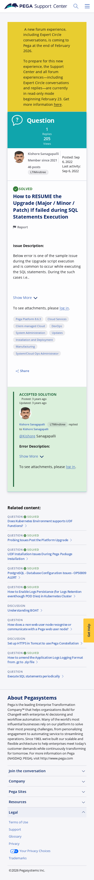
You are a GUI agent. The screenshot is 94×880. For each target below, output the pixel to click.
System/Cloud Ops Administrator (37, 353)
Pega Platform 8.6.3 (28, 319)
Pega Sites (47, 791)
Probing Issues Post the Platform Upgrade (40, 540)
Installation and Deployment (34, 339)
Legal (47, 812)
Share (22, 371)
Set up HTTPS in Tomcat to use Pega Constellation (45, 643)
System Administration (30, 332)
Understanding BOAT (25, 610)
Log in (44, 870)
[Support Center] (35, 6)
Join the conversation (47, 771)
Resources (47, 802)
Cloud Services (57, 319)
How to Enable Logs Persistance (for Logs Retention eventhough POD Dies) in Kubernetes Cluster (44, 594)
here (58, 104)
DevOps (57, 326)
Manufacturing (25, 346)
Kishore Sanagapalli (43, 154)
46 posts (34, 167)
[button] (71, 164)
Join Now (20, 870)
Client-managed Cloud (30, 326)
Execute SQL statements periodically (36, 676)
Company (47, 781)
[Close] (87, 836)
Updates (57, 332)
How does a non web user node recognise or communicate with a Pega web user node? (40, 627)
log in (64, 308)
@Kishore (27, 436)
